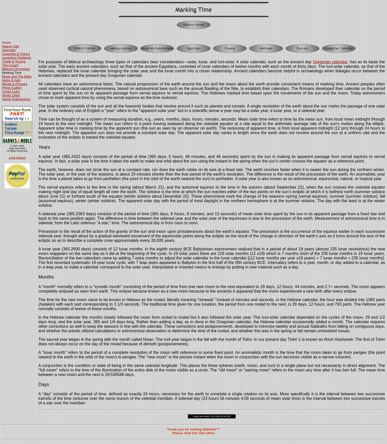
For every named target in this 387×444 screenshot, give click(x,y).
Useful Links (11, 91)
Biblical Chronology (16, 69)
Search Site (10, 46)
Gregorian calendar (330, 62)
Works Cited (11, 95)
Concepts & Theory (16, 54)
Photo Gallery (12, 88)
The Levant (10, 65)
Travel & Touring (14, 61)
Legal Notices (17, 157)
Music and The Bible (17, 76)
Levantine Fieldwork (16, 58)
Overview (9, 50)
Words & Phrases (14, 84)
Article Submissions (16, 99)
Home (6, 42)
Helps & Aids (11, 80)
